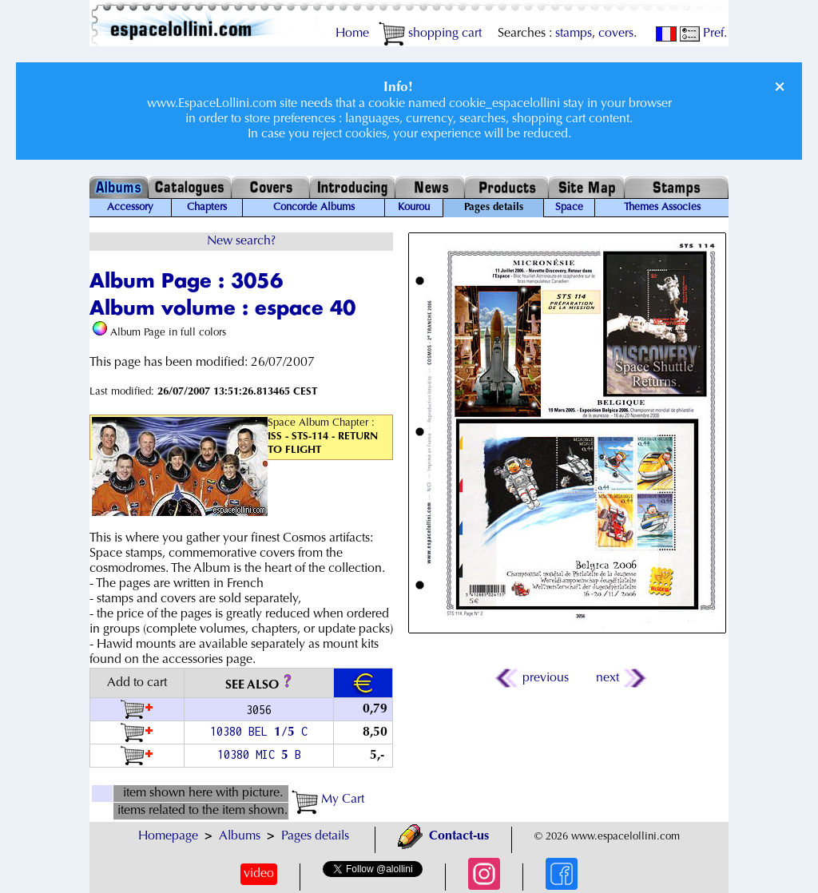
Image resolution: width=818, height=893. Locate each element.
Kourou (414, 207)
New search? (241, 241)
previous (533, 678)
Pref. (703, 33)
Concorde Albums (314, 207)
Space (569, 207)
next (620, 678)
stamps (573, 33)
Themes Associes (662, 207)
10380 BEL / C (259, 731)
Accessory (130, 207)
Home (352, 33)
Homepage (168, 836)
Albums (239, 836)
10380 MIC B (259, 754)
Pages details (315, 836)
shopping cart (430, 33)
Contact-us (443, 836)
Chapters (207, 207)
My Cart (328, 799)
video (259, 873)
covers (615, 33)
